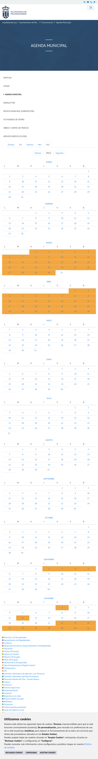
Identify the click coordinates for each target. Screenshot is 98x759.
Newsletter (9, 103)
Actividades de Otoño (13, 119)
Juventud (6, 693)
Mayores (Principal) (11, 657)
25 (36, 192)
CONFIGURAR (31, 752)
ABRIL (49, 281)
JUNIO (49, 359)
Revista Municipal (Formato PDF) (18, 111)
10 (23, 181)
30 (10, 197)
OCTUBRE (49, 517)
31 (22, 197)
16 (10, 186)
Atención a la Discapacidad (14, 637)
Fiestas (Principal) (10, 651)
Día (20, 144)
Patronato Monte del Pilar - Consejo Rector (20, 679)
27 (62, 192)
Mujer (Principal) (10, 659)
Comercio (7, 643)
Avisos (6, 86)
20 (62, 186)
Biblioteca (7, 701)
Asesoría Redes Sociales (13, 698)
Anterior (37, 153)
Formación (7, 704)
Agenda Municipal (13, 94)
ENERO (49, 162)
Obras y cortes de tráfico (15, 128)
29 (88, 192)
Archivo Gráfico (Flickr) (15, 136)
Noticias (7, 77)
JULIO (49, 398)
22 (88, 186)
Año (47, 144)
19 (49, 186)
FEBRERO (49, 204)
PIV (4, 671)
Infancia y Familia (10, 654)
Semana (30, 144)
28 (75, 192)
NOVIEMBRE (49, 559)
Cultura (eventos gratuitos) (14, 707)
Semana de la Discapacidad (14, 662)
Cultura (6, 682)
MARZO (49, 242)
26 (49, 192)
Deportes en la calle (11, 696)
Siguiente (59, 153)
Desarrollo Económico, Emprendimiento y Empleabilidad (26, 645)
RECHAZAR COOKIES (14, 752)
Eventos (11, 144)
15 (88, 181)
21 (75, 186)
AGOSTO (49, 440)
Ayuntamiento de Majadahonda (33, 22)
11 (36, 181)
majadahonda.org (9, 22)
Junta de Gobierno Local (13, 710)
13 (62, 181)
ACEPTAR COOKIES (48, 752)
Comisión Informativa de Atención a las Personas (23, 673)
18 (36, 186)
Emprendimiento (10, 690)
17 (23, 186)
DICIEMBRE (49, 598)
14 (75, 181)
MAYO (48, 320)
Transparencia (8, 668)
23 (10, 192)
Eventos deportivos (11, 687)
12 (49, 181)
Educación (7, 648)
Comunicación (47, 22)
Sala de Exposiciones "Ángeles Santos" (19, 665)
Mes (39, 144)
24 (23, 192)
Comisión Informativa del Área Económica (20, 676)
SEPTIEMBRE (49, 479)
